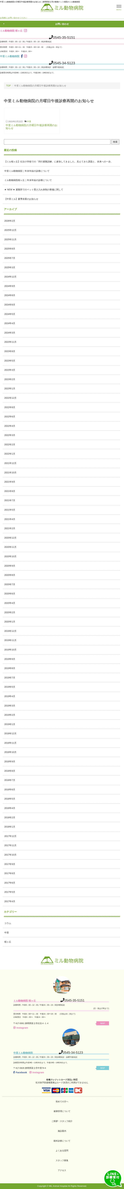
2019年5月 (9, 687)
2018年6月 (9, 789)
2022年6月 (9, 416)
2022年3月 (9, 435)
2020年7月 (9, 584)
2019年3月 (9, 705)
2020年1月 (9, 621)
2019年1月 (9, 724)
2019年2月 (9, 715)
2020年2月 (9, 612)
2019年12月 (10, 631)
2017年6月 (9, 882)
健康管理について (62, 1111)
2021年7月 (9, 500)
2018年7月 (9, 780)
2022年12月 (10, 398)
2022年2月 (9, 444)
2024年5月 (9, 314)
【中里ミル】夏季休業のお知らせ (21, 199)
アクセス (62, 1170)
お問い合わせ (62, 24)
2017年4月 (9, 901)
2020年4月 (9, 603)
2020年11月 (10, 547)
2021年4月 (9, 519)
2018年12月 (10, 733)
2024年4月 (9, 323)
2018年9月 (9, 761)
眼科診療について (62, 1141)
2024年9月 (9, 286)
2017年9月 (9, 864)
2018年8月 (9, 771)
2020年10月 (10, 556)
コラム (7, 923)
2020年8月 (9, 575)
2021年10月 (10, 472)
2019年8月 (9, 668)
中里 (29, 121)
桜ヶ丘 (7, 942)
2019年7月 (9, 677)
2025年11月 (10, 239)
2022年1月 (9, 453)
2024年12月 (10, 276)
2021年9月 (9, 481)
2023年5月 (9, 360)
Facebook (20, 1072)
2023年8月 (9, 351)
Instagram (20, 1027)
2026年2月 (9, 221)
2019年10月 (10, 649)
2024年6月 (9, 304)
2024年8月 (9, 295)
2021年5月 (9, 509)
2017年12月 (10, 836)
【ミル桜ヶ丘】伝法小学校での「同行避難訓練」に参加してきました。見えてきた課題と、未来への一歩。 (58, 161)
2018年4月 (9, 808)
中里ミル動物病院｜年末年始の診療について (27, 171)
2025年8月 (9, 248)
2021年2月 (9, 528)
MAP (102, 1023)
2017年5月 (9, 892)
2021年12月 (10, 463)
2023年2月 (9, 379)
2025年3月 (9, 267)
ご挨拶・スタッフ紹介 (62, 1121)
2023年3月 (9, 370)
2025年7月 (9, 258)
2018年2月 (9, 817)
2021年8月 (9, 491)
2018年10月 (10, 752)
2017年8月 (9, 873)
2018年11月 (10, 743)
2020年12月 (10, 537)
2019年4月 (9, 696)
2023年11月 (10, 342)
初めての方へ (62, 1101)
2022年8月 (9, 407)
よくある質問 (62, 1150)
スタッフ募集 (62, 1160)
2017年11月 (10, 845)
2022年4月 (9, 426)
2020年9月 (9, 565)
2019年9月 (9, 659)
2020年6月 (9, 593)
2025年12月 (10, 230)
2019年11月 (10, 640)
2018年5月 (9, 798)
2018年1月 (9, 826)
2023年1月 (9, 388)
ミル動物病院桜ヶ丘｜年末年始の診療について (28, 180)
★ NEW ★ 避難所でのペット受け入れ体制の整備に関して (33, 189)
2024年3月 (9, 332)
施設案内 (62, 1131)
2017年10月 (10, 854)
